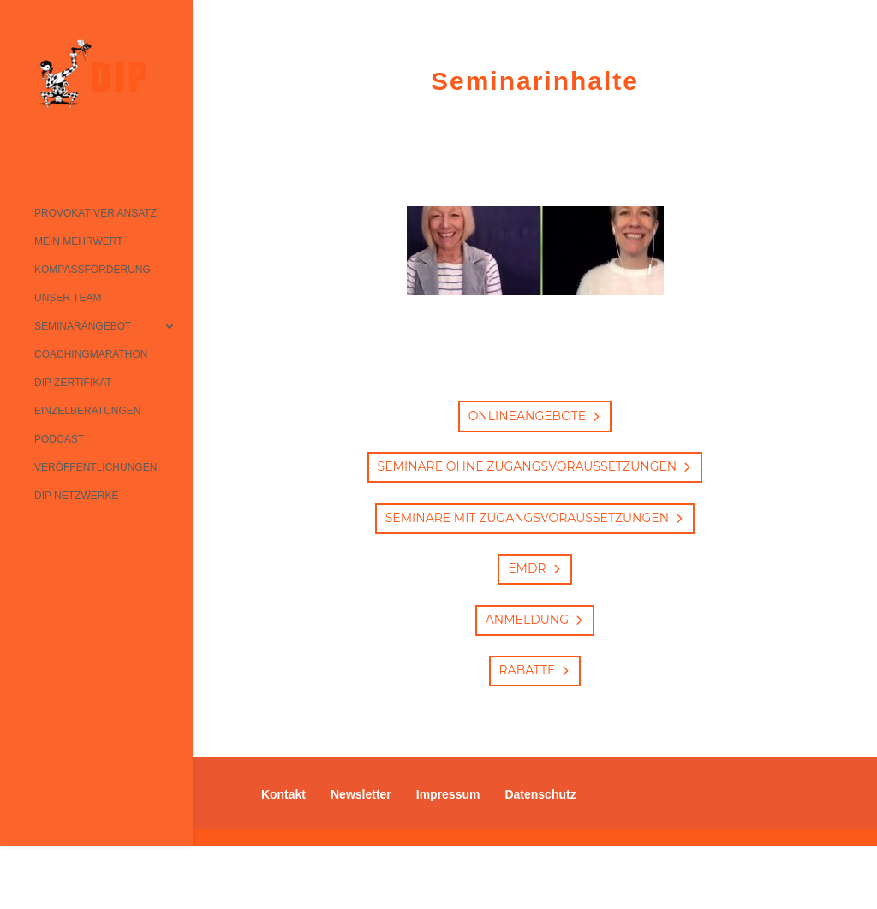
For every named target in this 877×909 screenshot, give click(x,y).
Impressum (448, 794)
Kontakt (283, 794)
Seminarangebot (82, 326)
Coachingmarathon (90, 354)
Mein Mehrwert (78, 241)
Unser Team (67, 298)
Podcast (59, 439)
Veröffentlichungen (95, 467)
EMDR (527, 568)
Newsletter (361, 794)
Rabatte (527, 670)
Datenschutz (540, 794)
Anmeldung (527, 619)
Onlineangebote (527, 416)
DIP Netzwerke (76, 496)
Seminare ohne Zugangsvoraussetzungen (527, 466)
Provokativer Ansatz (95, 213)
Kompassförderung (92, 270)
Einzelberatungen (87, 411)
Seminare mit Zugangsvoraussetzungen (527, 518)
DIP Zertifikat (73, 383)
